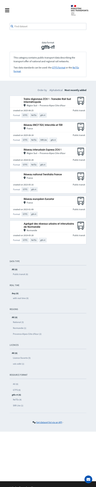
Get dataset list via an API (49, 422)
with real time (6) (21, 298)
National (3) (18, 322)
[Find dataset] (48, 26)
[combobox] (48, 26)
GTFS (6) (17, 390)
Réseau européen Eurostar (39, 199)
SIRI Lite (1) (18, 405)
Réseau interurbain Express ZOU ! (42, 150)
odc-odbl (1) (18, 363)
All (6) (15, 384)
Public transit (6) (20, 274)
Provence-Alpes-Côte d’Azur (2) (27, 334)
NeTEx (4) (17, 399)
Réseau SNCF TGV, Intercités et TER (43, 125)
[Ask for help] (88, 479)
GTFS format (58, 67)
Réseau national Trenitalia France (43, 174)
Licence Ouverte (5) (22, 358)
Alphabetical (56, 90)
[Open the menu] (36, 10)
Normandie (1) (19, 328)
